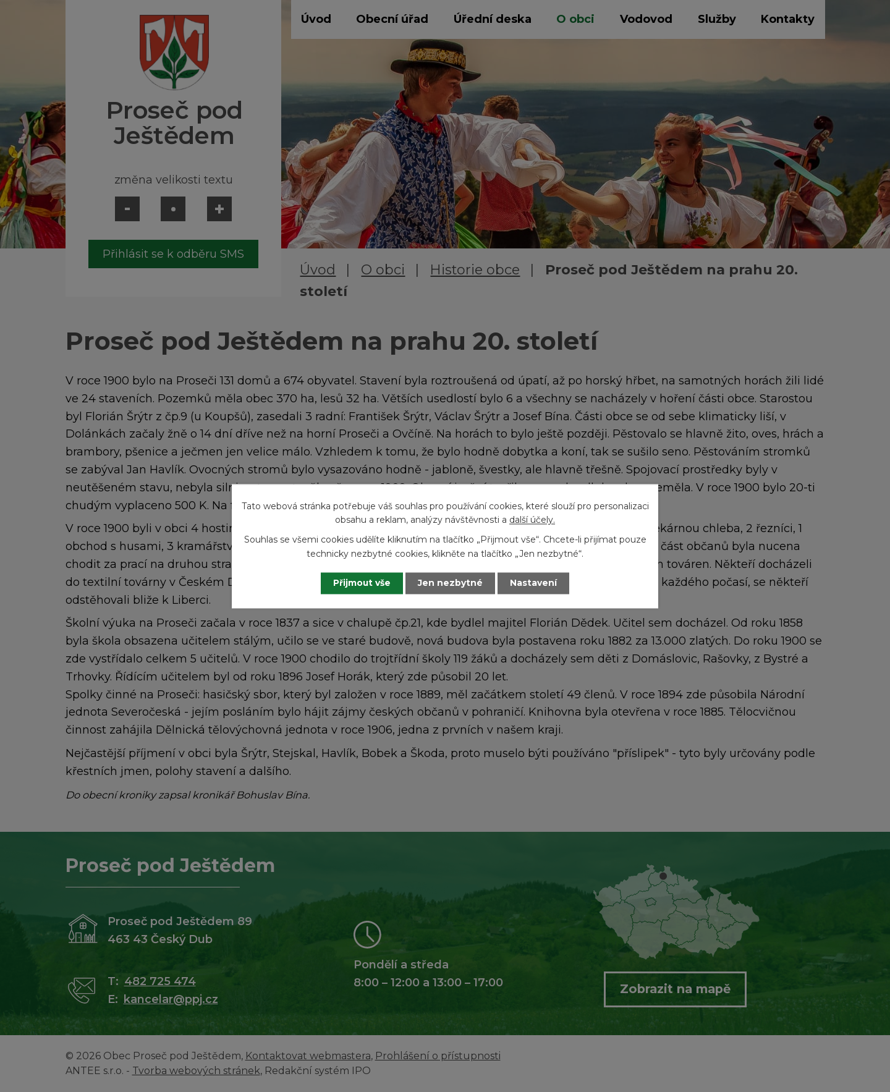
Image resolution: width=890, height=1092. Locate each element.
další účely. (532, 519)
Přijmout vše (361, 582)
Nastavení (535, 582)
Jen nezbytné (450, 582)
